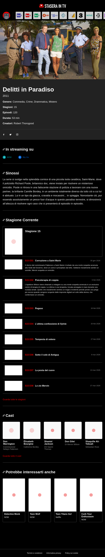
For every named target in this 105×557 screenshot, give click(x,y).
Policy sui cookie (71, 553)
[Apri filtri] (6, 15)
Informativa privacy (53, 553)
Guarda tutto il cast (12, 456)
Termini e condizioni (34, 553)
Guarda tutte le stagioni (14, 399)
